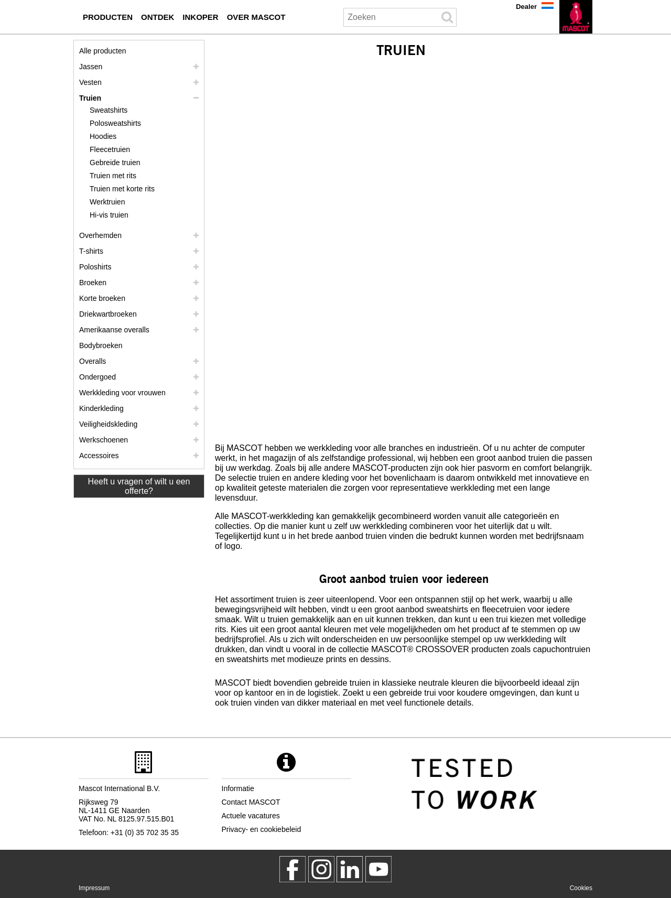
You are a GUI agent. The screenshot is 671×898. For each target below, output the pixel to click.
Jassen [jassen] (90, 66)
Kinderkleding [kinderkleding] (101, 408)
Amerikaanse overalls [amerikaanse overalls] (114, 330)
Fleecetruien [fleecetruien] (110, 149)
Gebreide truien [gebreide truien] (115, 162)
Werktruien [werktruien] (107, 202)
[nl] (575, 17)
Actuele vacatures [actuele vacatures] (251, 816)
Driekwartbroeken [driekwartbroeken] (108, 314)
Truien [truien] (90, 98)
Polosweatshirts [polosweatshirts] (115, 123)
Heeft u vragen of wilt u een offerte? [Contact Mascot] (139, 486)
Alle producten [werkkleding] (102, 51)
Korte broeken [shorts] (102, 298)
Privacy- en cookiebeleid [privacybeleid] (261, 829)
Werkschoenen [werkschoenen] (103, 440)
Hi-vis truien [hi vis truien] (109, 215)
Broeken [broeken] (92, 282)
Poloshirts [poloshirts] (95, 267)
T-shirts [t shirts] (91, 251)
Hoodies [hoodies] (103, 136)
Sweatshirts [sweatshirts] (108, 110)
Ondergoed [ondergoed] (97, 377)
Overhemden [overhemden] (100, 235)
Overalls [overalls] (92, 361)
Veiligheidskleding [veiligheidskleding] (108, 424)
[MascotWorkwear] (292, 869)
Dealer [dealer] (526, 6)
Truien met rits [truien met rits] (113, 175)
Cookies (581, 888)
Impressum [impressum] (94, 888)
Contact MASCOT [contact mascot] (251, 802)
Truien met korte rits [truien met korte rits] (122, 189)
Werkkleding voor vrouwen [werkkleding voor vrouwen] (122, 392)
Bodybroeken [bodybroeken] (101, 345)
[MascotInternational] (378, 869)
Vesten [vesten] (90, 82)
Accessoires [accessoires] (98, 455)
